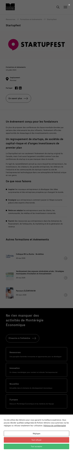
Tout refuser (36, 440)
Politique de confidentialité (54, 425)
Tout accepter (36, 446)
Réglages (36, 433)
